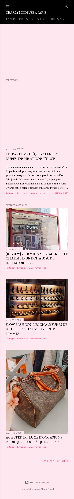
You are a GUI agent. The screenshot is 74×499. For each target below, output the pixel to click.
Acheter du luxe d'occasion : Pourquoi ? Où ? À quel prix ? (34, 439)
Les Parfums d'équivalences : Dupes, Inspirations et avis (32, 156)
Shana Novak (47, 489)
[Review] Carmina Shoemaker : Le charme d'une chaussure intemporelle (37, 258)
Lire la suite (61, 193)
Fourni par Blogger (37, 482)
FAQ (38, 19)
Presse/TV (26, 19)
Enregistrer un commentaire (31, 193)
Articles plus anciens (55, 461)
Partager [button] (10, 193)
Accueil (11, 19)
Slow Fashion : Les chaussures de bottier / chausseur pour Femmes (36, 329)
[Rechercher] (66, 5)
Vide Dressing (53, 19)
